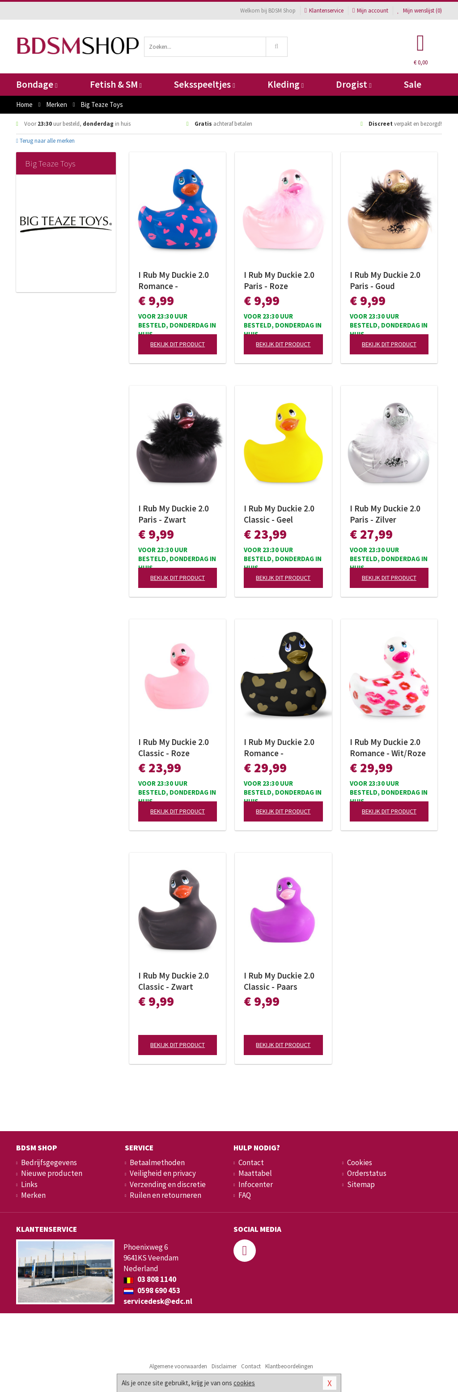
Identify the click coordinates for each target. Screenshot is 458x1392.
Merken (33, 1195)
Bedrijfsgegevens (49, 1162)
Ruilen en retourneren (165, 1195)
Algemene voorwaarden (178, 1366)
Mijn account (370, 10)
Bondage (36, 84)
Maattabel (255, 1173)
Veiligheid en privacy (163, 1173)
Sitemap (361, 1184)
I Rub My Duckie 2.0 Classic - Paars (279, 981)
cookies (244, 1383)
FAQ (244, 1195)
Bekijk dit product (177, 344)
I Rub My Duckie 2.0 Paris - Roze (279, 280)
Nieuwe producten (51, 1173)
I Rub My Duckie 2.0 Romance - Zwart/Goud (279, 747)
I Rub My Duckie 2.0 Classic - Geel (279, 514)
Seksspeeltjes (204, 84)
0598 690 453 (151, 1290)
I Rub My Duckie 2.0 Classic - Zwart (173, 981)
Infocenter (255, 1184)
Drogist (353, 84)
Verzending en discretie (168, 1184)
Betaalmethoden (157, 1162)
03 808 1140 (149, 1279)
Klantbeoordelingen (289, 1366)
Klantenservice (324, 10)
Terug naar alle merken (45, 141)
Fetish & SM (116, 84)
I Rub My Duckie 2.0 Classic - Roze (173, 747)
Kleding (285, 84)
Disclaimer (224, 1366)
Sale (412, 84)
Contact (251, 1162)
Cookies (359, 1162)
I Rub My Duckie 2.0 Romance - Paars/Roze (173, 280)
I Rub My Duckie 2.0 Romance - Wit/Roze (388, 747)
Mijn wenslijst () (419, 10)
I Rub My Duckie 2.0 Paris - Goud (385, 280)
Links (29, 1184)
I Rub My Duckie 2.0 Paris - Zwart (173, 514)
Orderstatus (366, 1173)
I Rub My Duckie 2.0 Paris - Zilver (385, 514)
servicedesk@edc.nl (157, 1301)
